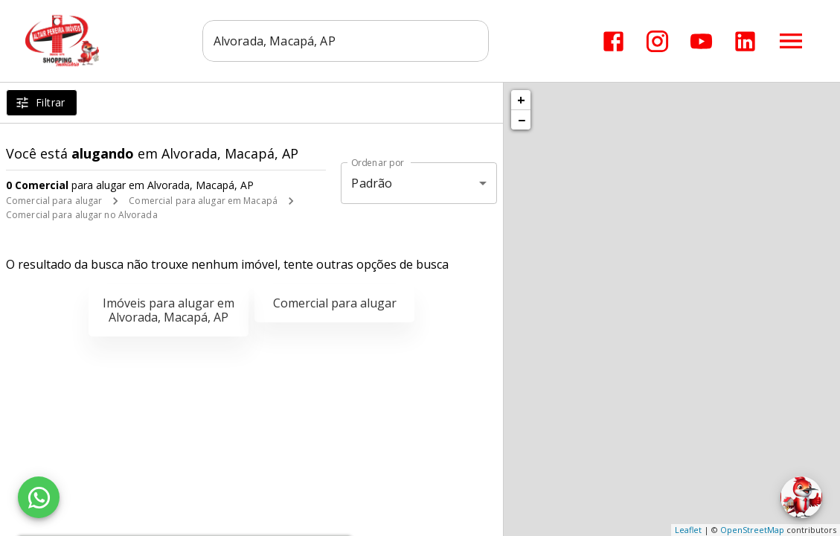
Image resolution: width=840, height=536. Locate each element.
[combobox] (345, 41)
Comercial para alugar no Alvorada (82, 214)
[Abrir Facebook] (613, 41)
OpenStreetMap (752, 529)
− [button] (521, 120)
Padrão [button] (371, 183)
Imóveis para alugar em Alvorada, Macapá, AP (168, 310)
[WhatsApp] (39, 497)
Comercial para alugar (54, 200)
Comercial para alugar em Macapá (203, 200)
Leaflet (688, 529)
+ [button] (521, 100)
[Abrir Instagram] (657, 41)
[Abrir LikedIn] (745, 41)
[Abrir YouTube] (701, 41)
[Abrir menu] (791, 41)
